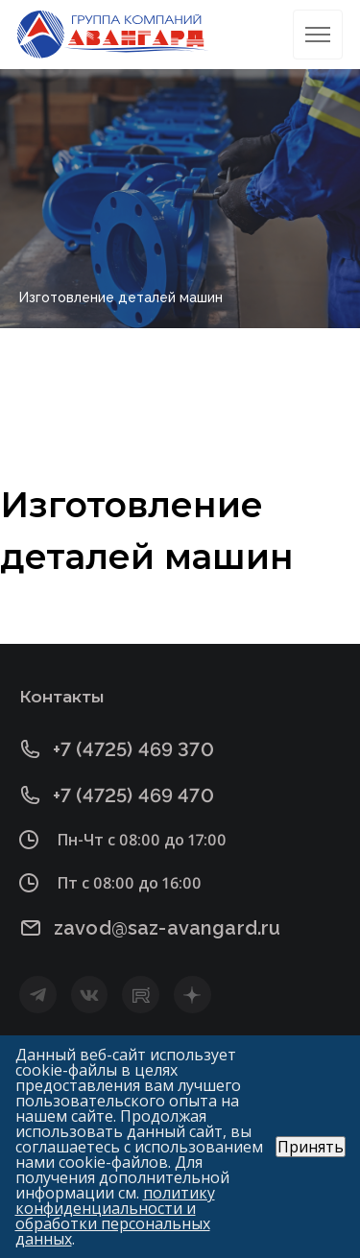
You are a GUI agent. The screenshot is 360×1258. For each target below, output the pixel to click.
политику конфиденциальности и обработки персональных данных (115, 1215)
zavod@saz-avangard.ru (167, 927)
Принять (310, 1146)
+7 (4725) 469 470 (133, 795)
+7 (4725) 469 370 (133, 749)
